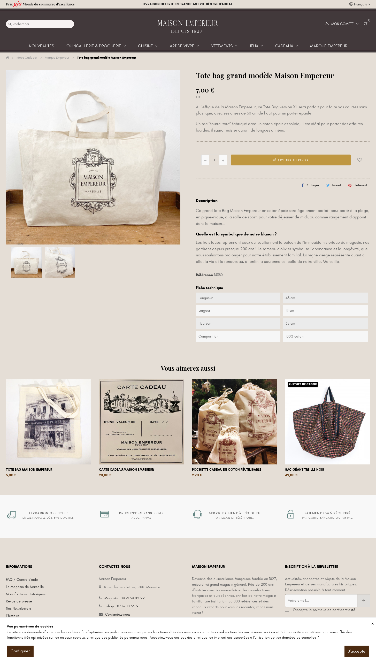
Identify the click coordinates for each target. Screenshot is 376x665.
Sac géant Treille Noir (304, 470)
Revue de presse (19, 601)
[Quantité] (214, 160)
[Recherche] (40, 24)
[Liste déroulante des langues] (359, 4)
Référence (204, 275)
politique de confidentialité (334, 610)
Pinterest (360, 185)
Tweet (336, 185)
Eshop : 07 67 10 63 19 (121, 606)
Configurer (20, 651)
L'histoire (12, 616)
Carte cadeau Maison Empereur (126, 470)
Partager (312, 185)
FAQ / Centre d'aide (22, 579)
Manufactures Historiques (25, 594)
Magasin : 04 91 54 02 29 (124, 598)
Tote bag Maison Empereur (29, 470)
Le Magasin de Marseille (25, 587)
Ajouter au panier (291, 160)
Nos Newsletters (18, 608)
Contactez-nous (118, 614)
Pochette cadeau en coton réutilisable (226, 470)
